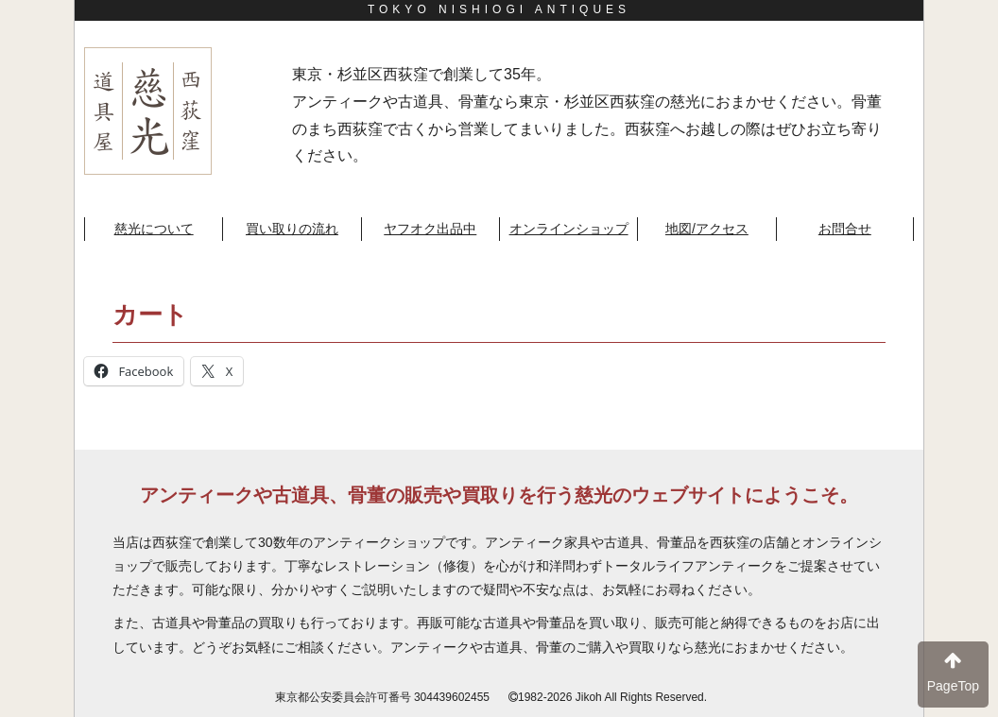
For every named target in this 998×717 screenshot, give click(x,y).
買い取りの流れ (292, 228)
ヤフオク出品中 (430, 228)
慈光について (154, 228)
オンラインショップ (568, 228)
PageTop (953, 672)
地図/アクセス (706, 228)
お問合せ (844, 228)
